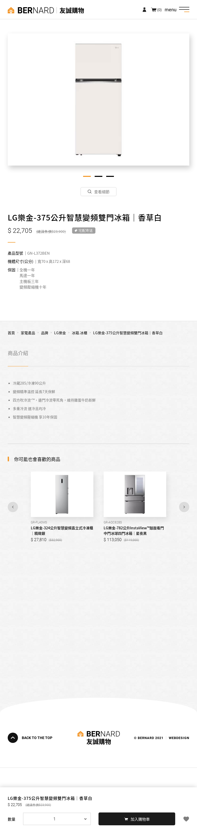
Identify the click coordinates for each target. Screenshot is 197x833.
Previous (13, 507)
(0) (159, 9)
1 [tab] (87, 176)
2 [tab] (98, 176)
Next (184, 507)
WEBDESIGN (179, 738)
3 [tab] (110, 176)
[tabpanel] (98, 99)
